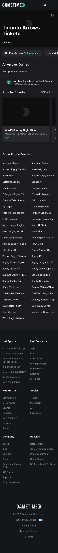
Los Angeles (9, 397)
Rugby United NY (11, 268)
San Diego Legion (41, 274)
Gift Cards (7, 472)
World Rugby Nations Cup (15, 318)
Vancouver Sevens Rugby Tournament (45, 312)
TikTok (34, 397)
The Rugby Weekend (13, 293)
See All (47, 92)
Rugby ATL (37, 256)
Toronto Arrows (10, 299)
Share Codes (37, 459)
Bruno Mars (36, 368)
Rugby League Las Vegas (45, 262)
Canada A (36, 181)
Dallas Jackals (39, 200)
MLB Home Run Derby (14, 372)
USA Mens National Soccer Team (12, 360)
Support (6, 477)
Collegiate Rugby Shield (14, 194)
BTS (32, 353)
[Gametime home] (15, 5)
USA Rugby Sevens (42, 305)
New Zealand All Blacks (14, 243)
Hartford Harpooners (13, 212)
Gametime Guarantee (42, 449)
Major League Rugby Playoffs (15, 225)
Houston (7, 413)
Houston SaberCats (41, 212)
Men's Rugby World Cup (15, 231)
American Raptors (11, 163)
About (5, 443)
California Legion (11, 181)
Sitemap (29, 536)
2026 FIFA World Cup (13, 348)
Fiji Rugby (7, 206)
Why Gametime (10, 482)
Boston (6, 428)
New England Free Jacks (44, 237)
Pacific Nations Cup (41, 250)
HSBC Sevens (9, 219)
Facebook (35, 413)
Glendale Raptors (40, 206)
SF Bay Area (8, 403)
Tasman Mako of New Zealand (45, 287)
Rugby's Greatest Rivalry (15, 274)
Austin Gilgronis (39, 169)
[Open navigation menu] (53, 5)
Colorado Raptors (41, 194)
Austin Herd (8, 175)
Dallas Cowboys (11, 377)
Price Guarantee (39, 454)
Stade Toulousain (11, 287)
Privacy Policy (29, 525)
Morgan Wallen (38, 363)
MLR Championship (12, 237)
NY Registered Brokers (42, 464)
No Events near (22, 53)
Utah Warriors (9, 312)
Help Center (36, 443)
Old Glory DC (9, 250)
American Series (40, 163)
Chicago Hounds (40, 188)
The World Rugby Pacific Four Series (45, 293)
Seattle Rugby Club (12, 281)
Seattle (6, 407)
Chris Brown (36, 358)
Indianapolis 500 (11, 366)
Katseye (34, 373)
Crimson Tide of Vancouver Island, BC (15, 200)
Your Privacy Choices (26, 520)
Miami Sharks (38, 231)
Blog (4, 449)
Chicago (6, 423)
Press (5, 459)
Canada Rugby (10, 188)
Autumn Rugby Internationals (45, 175)
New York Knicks (11, 382)
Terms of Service (29, 531)
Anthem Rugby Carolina (14, 169)
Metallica (35, 379)
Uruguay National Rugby (44, 299)
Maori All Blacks (39, 225)
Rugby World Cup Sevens (45, 268)
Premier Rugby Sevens (14, 256)
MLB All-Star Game (12, 353)
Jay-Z (33, 348)
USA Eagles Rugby (11, 305)
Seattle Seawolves (41, 281)
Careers (6, 454)
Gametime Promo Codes (11, 466)
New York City (10, 418)
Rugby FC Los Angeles (14, 262)
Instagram (35, 403)
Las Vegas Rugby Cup (43, 219)
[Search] (45, 5)
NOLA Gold (37, 243)
